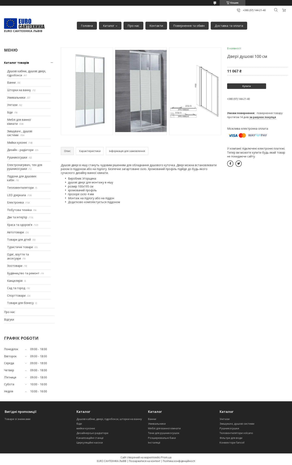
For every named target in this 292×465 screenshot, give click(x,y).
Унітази (12, 105)
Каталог (108, 26)
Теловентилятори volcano (236, 433)
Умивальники (16, 97)
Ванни (11, 82)
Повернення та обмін (189, 26)
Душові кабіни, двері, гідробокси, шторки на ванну (109, 419)
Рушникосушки (17, 157)
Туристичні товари (20, 247)
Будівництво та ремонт (23, 273)
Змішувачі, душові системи (237, 423)
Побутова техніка (19, 210)
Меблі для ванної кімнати (164, 428)
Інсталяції (154, 442)
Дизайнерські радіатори (92, 433)
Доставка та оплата (229, 26)
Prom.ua (166, 457)
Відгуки (9, 319)
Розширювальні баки (162, 438)
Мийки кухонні (17, 142)
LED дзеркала (16, 195)
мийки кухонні (85, 428)
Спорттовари (16, 295)
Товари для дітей (19, 239)
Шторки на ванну (19, 90)
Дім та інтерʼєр (17, 217)
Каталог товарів (16, 63)
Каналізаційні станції (89, 438)
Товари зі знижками (17, 419)
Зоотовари (14, 266)
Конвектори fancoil (232, 442)
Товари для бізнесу (20, 303)
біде (79, 423)
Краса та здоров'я (19, 225)
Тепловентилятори (20, 187)
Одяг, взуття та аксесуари (18, 256)
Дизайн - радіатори (20, 150)
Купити (246, 86)
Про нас (133, 26)
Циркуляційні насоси (89, 442)
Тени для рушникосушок (163, 433)
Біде (10, 112)
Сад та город (16, 288)
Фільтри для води (231, 438)
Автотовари (15, 232)
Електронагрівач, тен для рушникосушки (24, 167)
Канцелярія (15, 281)
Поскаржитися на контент (144, 461)
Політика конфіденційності (179, 461)
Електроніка (15, 202)
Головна (87, 26)
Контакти (156, 26)
